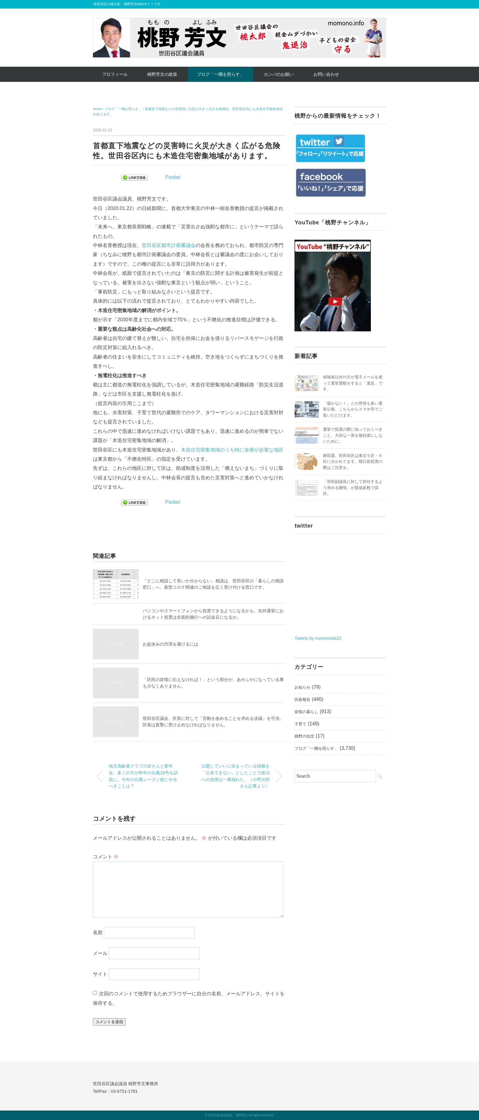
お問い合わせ (326, 74)
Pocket (172, 177)
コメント (106, 856)
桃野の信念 (304, 736)
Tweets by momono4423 (317, 638)
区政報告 (302, 699)
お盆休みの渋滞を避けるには (170, 644)
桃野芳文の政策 (162, 74)
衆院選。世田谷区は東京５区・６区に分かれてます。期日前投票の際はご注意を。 (352, 461)
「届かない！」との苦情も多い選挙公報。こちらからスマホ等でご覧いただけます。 (352, 409)
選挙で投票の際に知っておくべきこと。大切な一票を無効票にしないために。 (352, 435)
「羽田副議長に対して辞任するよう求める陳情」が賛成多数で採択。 (352, 487)
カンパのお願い (279, 74)
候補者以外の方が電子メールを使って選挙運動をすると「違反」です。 (352, 383)
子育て (300, 724)
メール (100, 953)
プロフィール (115, 74)
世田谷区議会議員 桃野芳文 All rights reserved (240, 1115)
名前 (98, 932)
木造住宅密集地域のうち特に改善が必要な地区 (232, 449)
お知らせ (302, 687)
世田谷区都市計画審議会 (169, 245)
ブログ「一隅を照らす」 (220, 74)
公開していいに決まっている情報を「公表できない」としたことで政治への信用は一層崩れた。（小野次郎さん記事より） (235, 776)
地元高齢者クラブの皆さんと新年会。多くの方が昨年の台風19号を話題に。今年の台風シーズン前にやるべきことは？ (143, 776)
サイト (100, 974)
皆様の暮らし (306, 711)
